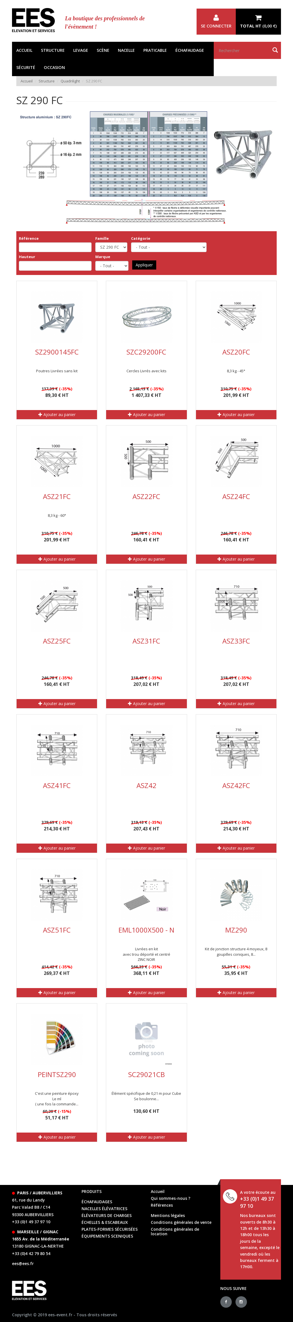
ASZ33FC (236, 641)
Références (162, 1205)
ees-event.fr (60, 1314)
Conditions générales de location (175, 1231)
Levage (80, 50)
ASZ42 (146, 785)
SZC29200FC (146, 352)
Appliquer (144, 265)
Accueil (24, 50)
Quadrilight (70, 81)
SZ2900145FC (57, 352)
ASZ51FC (57, 930)
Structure (53, 50)
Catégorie (140, 238)
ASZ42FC (236, 785)
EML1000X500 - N (146, 930)
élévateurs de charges (107, 1215)
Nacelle (126, 50)
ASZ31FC (146, 641)
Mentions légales (168, 1215)
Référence (29, 238)
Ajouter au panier (57, 414)
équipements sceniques (107, 1236)
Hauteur (27, 256)
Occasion (54, 67)
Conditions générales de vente (181, 1222)
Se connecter (216, 21)
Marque (102, 256)
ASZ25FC (57, 641)
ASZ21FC (57, 496)
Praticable (155, 50)
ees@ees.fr (23, 1263)
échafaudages (97, 1201)
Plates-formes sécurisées (110, 1229)
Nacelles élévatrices (104, 1208)
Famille (102, 238)
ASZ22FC (146, 496)
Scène (103, 50)
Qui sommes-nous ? (170, 1198)
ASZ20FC (236, 352)
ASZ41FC (57, 785)
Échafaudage (189, 50)
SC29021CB (146, 1074)
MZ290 (236, 930)
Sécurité (25, 67)
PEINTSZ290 (57, 1074)
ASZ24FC (236, 496)
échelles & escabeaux (105, 1222)
